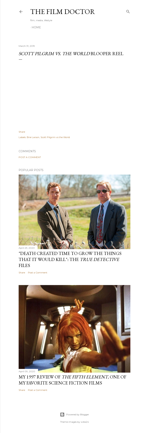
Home (36, 27)
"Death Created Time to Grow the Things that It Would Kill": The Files (70, 259)
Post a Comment (30, 157)
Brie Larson (33, 137)
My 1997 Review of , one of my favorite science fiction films (72, 380)
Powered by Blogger (74, 414)
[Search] (128, 11)
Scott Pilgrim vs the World (55, 137)
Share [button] (22, 131)
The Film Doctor (62, 11)
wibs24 (85, 421)
